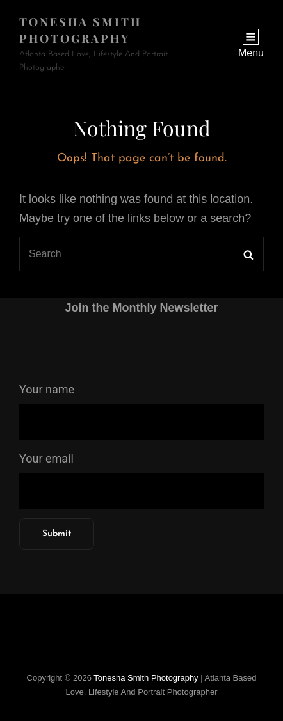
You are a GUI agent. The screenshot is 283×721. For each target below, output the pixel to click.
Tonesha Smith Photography (145, 678)
